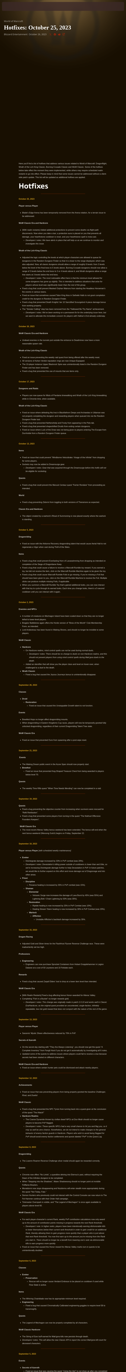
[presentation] (9, 6)
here (67, 1286)
